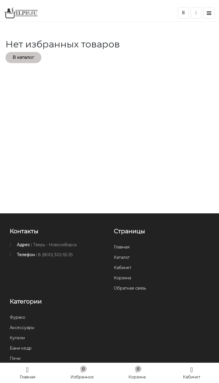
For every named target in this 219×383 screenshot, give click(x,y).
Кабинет (191, 373)
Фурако (17, 317)
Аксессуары (22, 327)
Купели (17, 337)
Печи (15, 358)
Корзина (137, 373)
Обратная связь (130, 288)
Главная (27, 373)
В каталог (23, 57)
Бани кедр (21, 348)
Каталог (122, 257)
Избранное (82, 373)
